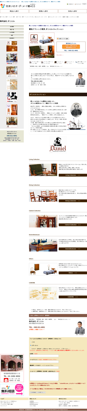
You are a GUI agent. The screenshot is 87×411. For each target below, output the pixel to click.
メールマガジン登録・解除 (7, 404)
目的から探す (72, 11)
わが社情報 (12, 32)
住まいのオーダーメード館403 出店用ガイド (69, 401)
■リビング (37, 16)
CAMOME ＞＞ (73, 297)
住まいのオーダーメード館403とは (8, 401)
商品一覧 (12, 29)
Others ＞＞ (73, 273)
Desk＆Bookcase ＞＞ (72, 249)
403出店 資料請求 (63, 404)
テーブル (32, 16)
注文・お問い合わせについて (7, 402)
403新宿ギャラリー (34, 402)
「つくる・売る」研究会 (64, 402)
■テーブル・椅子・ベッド (6, 16)
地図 (12, 35)
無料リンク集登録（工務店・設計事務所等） (69, 405)
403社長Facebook (34, 404)
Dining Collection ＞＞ (72, 201)
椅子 (14, 16)
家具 (78, 16)
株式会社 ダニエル (7, 21)
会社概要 (12, 26)
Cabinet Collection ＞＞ (73, 224)
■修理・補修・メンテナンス (69, 16)
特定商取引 (12, 38)
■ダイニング (51, 16)
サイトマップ (4, 405)
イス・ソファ (44, 16)
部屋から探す (43, 11)
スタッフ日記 (33, 405)
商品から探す (14, 11)
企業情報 (32, 401)
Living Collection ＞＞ (72, 175)
